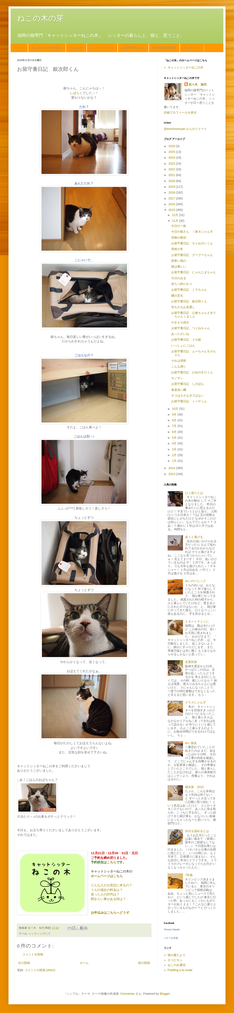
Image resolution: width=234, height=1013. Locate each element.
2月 (174, 455)
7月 (174, 426)
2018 (172, 192)
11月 (175, 220)
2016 (172, 204)
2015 (172, 210)
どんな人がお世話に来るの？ (111, 885)
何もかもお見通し (183, 307)
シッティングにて (40, 933)
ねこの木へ (191, 48)
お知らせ (76, 48)
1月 (174, 460)
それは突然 (178, 360)
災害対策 (191, 662)
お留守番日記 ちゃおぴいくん (192, 243)
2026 (172, 146)
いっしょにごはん (183, 345)
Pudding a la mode (180, 970)
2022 (172, 169)
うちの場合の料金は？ (107, 890)
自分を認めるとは (197, 831)
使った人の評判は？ (105, 894)
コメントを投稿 (32, 954)
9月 (174, 414)
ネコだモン (175, 960)
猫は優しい (178, 266)
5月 (174, 437)
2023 (172, 163)
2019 (172, 186)
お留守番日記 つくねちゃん (190, 328)
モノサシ (177, 378)
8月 (174, 420)
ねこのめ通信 (176, 965)
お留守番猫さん (133, 48)
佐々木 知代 (198, 84)
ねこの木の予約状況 (46, 48)
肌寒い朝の (178, 260)
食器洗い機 (178, 389)
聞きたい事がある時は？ (108, 899)
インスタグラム (102, 48)
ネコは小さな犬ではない (187, 395)
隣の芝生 (177, 295)
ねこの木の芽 (40, 18)
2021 (172, 175)
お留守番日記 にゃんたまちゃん (193, 272)
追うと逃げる (194, 537)
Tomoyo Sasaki (172, 929)
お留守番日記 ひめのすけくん (192, 372)
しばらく (76, 93)
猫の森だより (176, 955)
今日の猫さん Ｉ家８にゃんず (192, 231)
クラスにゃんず (195, 702)
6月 (174, 432)
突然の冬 (177, 249)
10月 (175, 408)
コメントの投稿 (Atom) (40, 970)
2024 (172, 157)
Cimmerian (127, 993)
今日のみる (178, 278)
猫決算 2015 (194, 787)
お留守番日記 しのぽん (187, 384)
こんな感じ (178, 366)
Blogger (165, 993)
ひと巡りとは (194, 493)
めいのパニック (195, 581)
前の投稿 (144, 963)
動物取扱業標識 (164, 48)
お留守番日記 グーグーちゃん (192, 255)
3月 (174, 449)
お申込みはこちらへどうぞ (110, 912)
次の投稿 (24, 963)
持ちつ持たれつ (181, 284)
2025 (172, 152)
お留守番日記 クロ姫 (186, 339)
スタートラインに (197, 621)
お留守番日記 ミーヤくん (189, 401)
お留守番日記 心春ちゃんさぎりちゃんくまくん (193, 314)
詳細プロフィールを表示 (180, 112)
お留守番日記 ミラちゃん (189, 289)
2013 (172, 474)
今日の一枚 (178, 226)
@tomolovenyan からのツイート (185, 129)
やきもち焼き (180, 322)
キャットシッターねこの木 (185, 67)
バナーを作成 (171, 938)
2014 (172, 468)
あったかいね (180, 334)
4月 (174, 443)
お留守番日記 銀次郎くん (189, 301)
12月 (175, 215)
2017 (172, 198)
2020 (172, 181)
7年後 (189, 875)
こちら (111, 862)
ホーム (19, 48)
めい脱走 (191, 743)
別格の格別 (178, 237)
